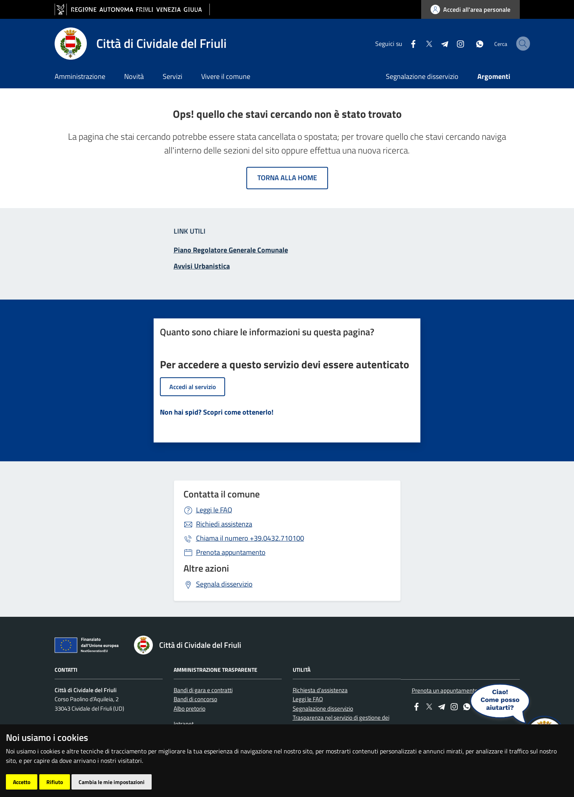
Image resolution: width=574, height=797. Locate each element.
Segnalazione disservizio (422, 76)
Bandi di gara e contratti (203, 690)
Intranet (184, 723)
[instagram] (441, 43)
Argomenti (493, 76)
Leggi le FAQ (214, 510)
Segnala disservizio (224, 584)
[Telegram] (425, 43)
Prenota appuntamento (231, 552)
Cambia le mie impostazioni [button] (112, 782)
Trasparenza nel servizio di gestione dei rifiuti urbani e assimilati (341, 722)
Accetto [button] (21, 782)
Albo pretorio (189, 708)
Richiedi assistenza (224, 524)
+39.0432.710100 (250, 538)
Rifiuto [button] (54, 782)
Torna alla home (287, 177)
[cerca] (510, 43)
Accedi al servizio (192, 386)
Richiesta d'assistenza (320, 690)
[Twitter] (409, 43)
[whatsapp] (460, 43)
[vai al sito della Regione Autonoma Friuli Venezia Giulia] (132, 10)
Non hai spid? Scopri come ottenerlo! (216, 412)
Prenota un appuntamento (445, 690)
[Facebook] (394, 43)
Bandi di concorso (195, 699)
